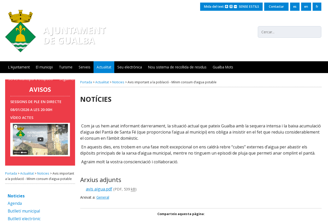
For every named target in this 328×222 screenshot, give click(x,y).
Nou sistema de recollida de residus (177, 67)
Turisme (66, 67)
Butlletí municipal (24, 211)
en (306, 6)
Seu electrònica (129, 67)
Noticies (43, 173)
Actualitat (104, 67)
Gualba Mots (223, 67)
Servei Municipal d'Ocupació (30, 78)
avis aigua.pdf (99, 189)
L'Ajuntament (19, 67)
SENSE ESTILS (248, 6)
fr (317, 6)
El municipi (44, 67)
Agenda (15, 203)
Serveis (84, 67)
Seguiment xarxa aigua (78, 78)
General (102, 197)
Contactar (276, 6)
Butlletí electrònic (24, 219)
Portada (11, 173)
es (294, 6)
